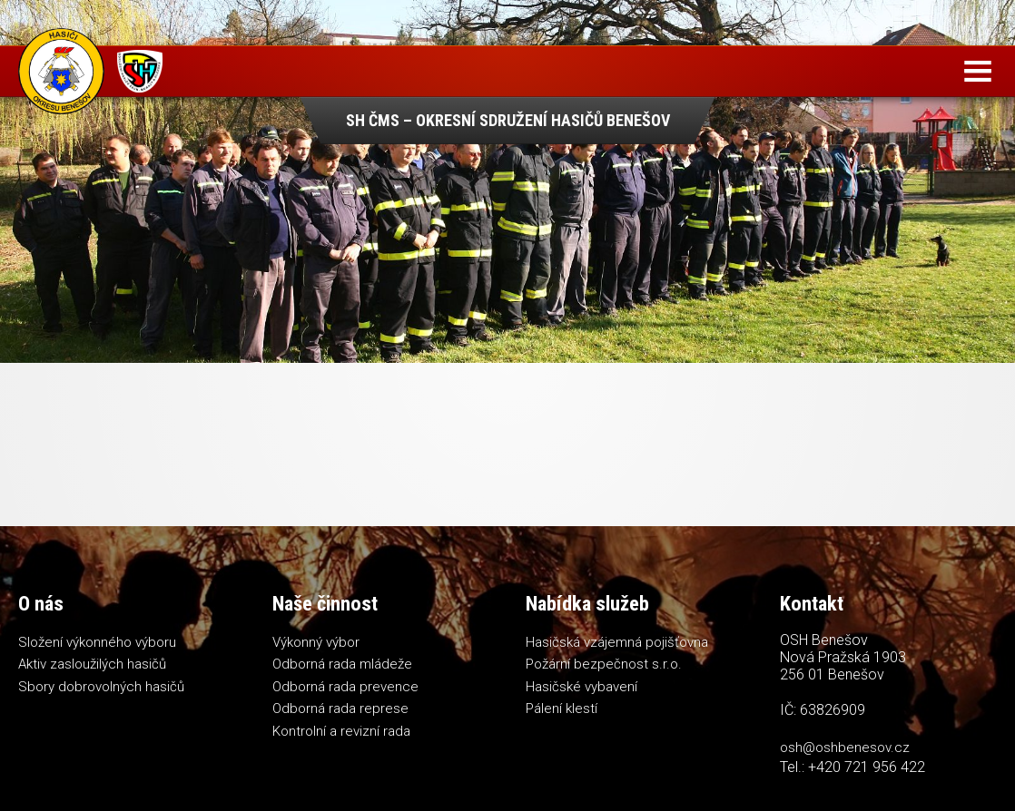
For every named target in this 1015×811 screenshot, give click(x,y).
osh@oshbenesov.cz (845, 747)
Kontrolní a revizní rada (341, 731)
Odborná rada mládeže (342, 664)
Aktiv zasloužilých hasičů (92, 664)
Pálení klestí (561, 708)
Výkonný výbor (316, 642)
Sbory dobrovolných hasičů (101, 687)
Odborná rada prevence (345, 687)
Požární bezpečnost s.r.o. (604, 664)
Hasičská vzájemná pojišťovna (617, 642)
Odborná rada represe (340, 708)
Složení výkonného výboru (97, 642)
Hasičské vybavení (581, 687)
